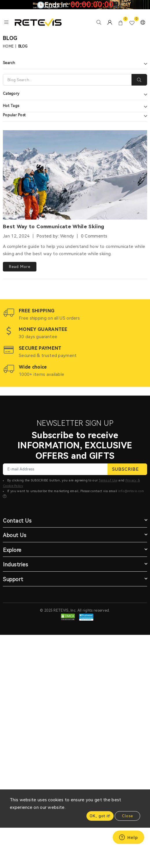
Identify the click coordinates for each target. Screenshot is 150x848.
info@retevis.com (131, 491)
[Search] (67, 80)
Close (127, 816)
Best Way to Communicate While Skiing (53, 226)
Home (8, 46)
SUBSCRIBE (127, 469)
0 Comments (94, 236)
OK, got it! (100, 816)
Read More (19, 266)
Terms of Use (108, 480)
